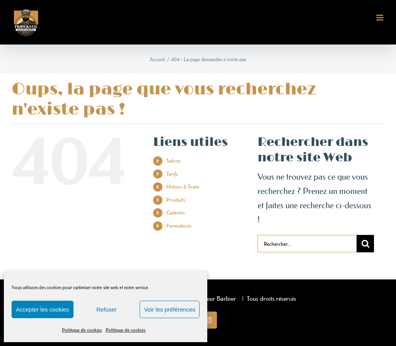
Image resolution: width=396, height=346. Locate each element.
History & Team (183, 186)
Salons (173, 160)
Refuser (106, 309)
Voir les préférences (169, 309)
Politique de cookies (82, 330)
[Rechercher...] (307, 243)
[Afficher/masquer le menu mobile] (380, 18)
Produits (175, 199)
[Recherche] (365, 243)
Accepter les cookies (42, 309)
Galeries (175, 212)
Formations (178, 225)
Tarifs (172, 173)
